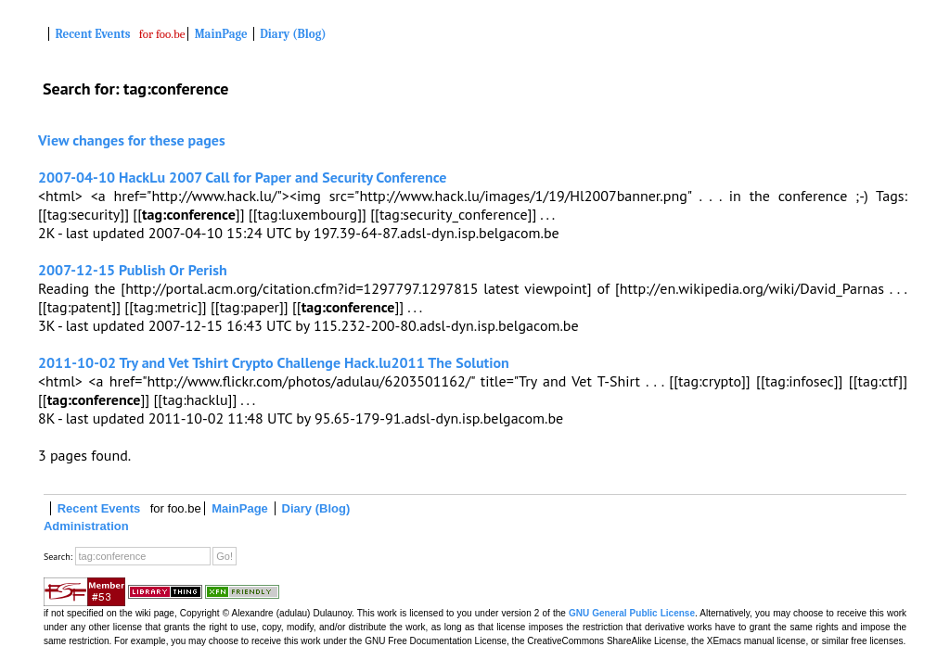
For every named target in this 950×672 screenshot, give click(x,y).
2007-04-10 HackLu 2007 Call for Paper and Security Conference (242, 177)
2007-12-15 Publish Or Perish (132, 269)
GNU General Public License (632, 613)
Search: (58, 557)
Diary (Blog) (293, 34)
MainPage (221, 34)
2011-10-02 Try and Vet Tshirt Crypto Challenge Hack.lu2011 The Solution (273, 362)
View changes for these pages (131, 140)
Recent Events (93, 34)
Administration (86, 526)
